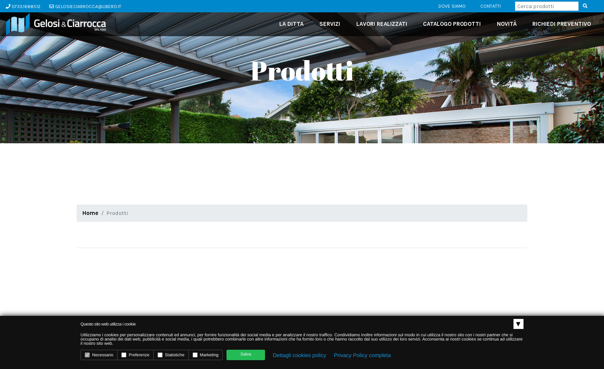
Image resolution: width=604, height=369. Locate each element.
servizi (329, 23)
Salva (245, 354)
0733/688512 (23, 6)
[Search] (547, 6)
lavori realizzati (381, 23)
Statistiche (171, 354)
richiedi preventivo (561, 23)
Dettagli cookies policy (299, 355)
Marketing (205, 354)
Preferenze (135, 354)
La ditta (291, 23)
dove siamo (452, 6)
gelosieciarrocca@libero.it (85, 6)
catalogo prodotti (452, 23)
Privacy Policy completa (362, 355)
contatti (490, 6)
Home (90, 213)
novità (507, 23)
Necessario (99, 354)
